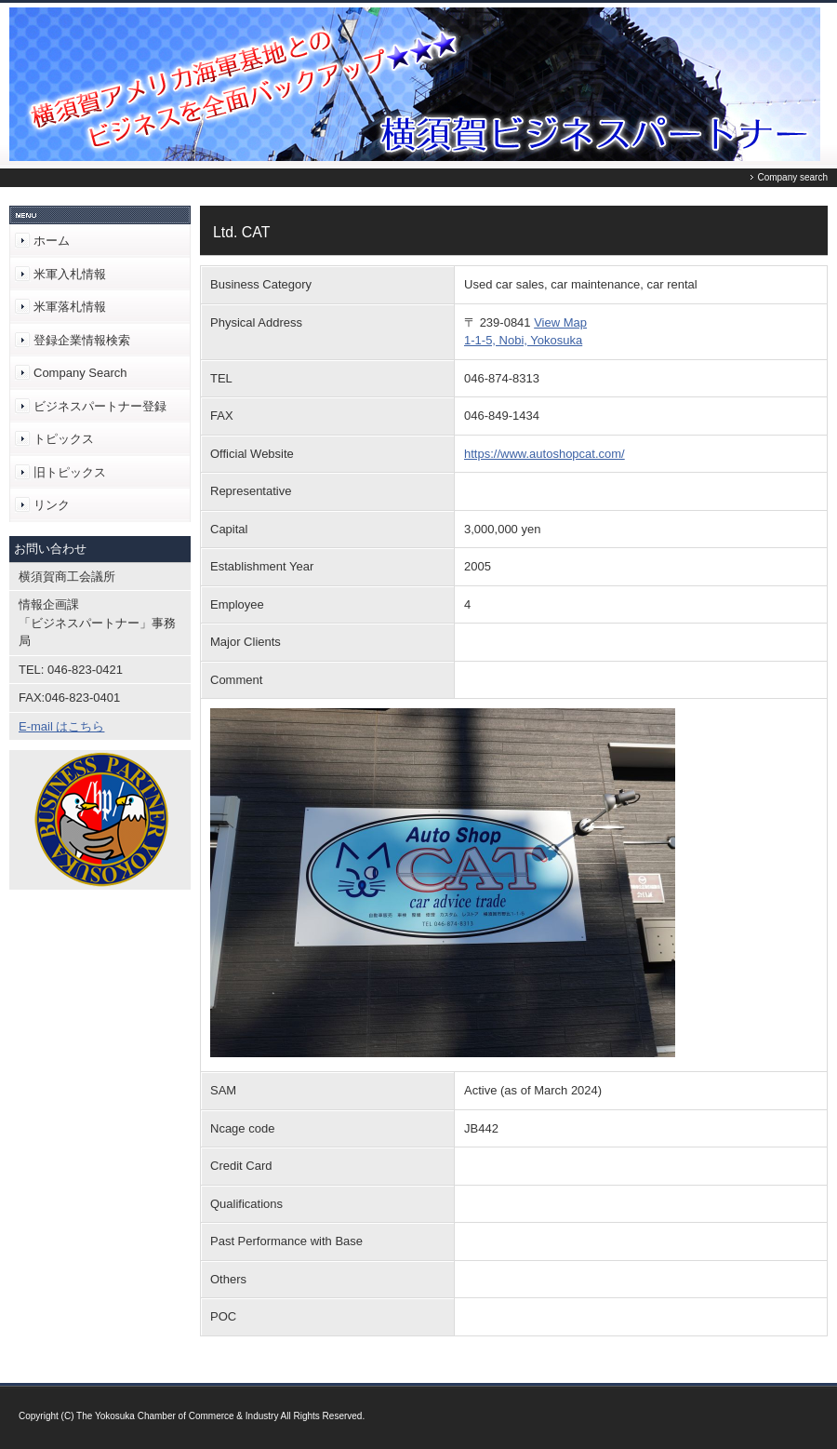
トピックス (63, 439)
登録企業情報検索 (81, 340)
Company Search (79, 373)
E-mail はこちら (61, 726)
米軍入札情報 (69, 274)
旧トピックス (69, 472)
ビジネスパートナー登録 (99, 406)
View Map (560, 322)
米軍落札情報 (69, 307)
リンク (51, 505)
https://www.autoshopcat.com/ (544, 454)
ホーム (51, 241)
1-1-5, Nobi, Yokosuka (523, 340)
